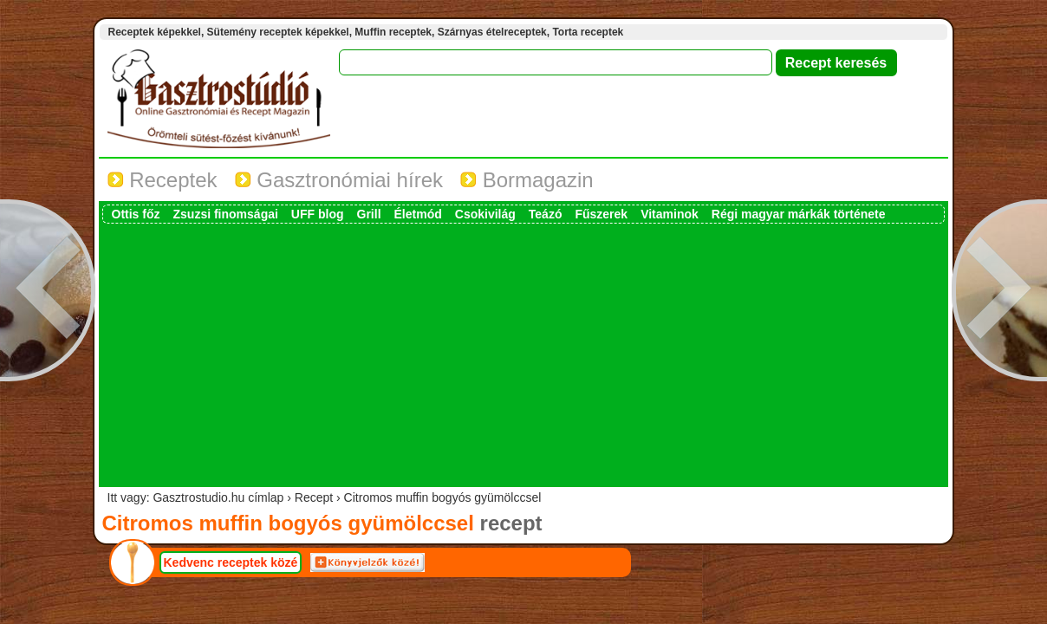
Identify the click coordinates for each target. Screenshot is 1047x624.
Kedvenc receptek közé (231, 562)
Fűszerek (601, 214)
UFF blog (317, 214)
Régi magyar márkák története (799, 214)
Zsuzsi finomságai (225, 214)
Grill (369, 214)
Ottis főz (136, 214)
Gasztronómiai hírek (339, 180)
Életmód (418, 214)
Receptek (162, 180)
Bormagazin (527, 180)
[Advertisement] (523, 353)
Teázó (546, 214)
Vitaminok (670, 214)
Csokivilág (485, 214)
